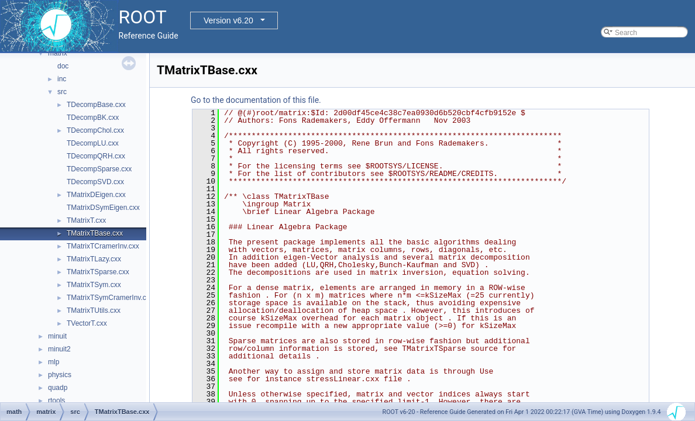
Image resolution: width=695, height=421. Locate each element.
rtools (56, 400)
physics (59, 375)
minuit (57, 336)
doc (62, 66)
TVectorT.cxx (87, 323)
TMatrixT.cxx (86, 220)
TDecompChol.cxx (95, 130)
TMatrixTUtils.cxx (94, 310)
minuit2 (59, 349)
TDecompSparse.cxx (99, 169)
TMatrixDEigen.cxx (96, 195)
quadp (57, 388)
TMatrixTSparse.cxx (98, 272)
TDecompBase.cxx (96, 105)
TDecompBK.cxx (93, 117)
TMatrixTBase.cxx (95, 233)
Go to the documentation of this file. (256, 100)
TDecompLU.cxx (93, 143)
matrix (57, 53)
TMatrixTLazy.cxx (94, 259)
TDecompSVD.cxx (95, 182)
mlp (53, 362)
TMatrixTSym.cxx (94, 285)
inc (61, 79)
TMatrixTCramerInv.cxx (103, 246)
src (62, 92)
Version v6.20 (228, 20)
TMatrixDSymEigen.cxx (103, 207)
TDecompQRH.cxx (96, 156)
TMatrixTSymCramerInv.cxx (110, 298)
